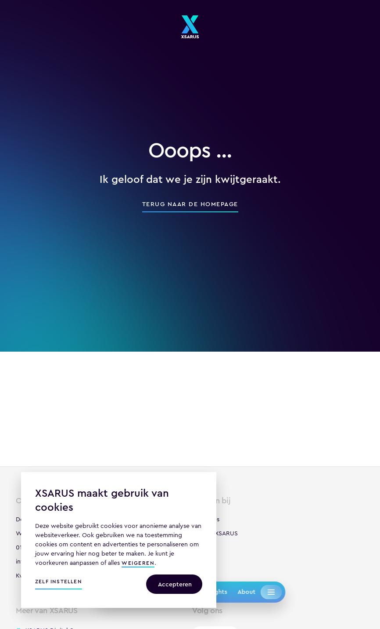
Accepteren (175, 584)
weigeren (138, 563)
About (246, 591)
